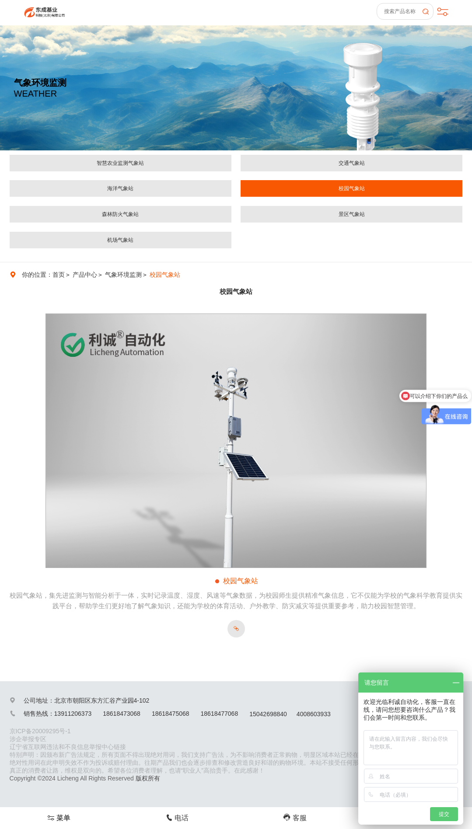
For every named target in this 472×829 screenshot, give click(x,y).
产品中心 (85, 274)
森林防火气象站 (120, 214)
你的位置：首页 (43, 274)
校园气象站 (352, 188)
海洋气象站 (120, 188)
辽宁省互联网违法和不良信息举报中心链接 (68, 746)
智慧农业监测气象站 (120, 163)
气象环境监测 (123, 274)
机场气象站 (120, 240)
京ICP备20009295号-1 (40, 731)
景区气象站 (352, 214)
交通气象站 (352, 163)
